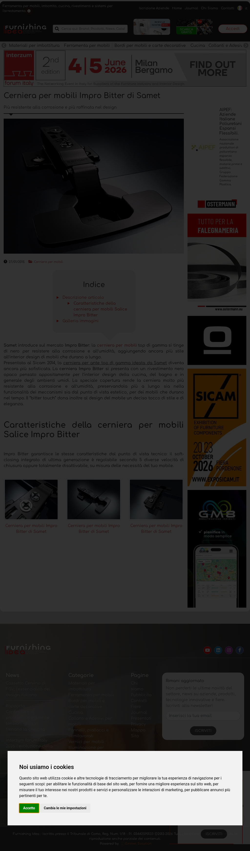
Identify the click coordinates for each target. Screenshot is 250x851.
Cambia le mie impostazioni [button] (65, 808)
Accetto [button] (29, 808)
